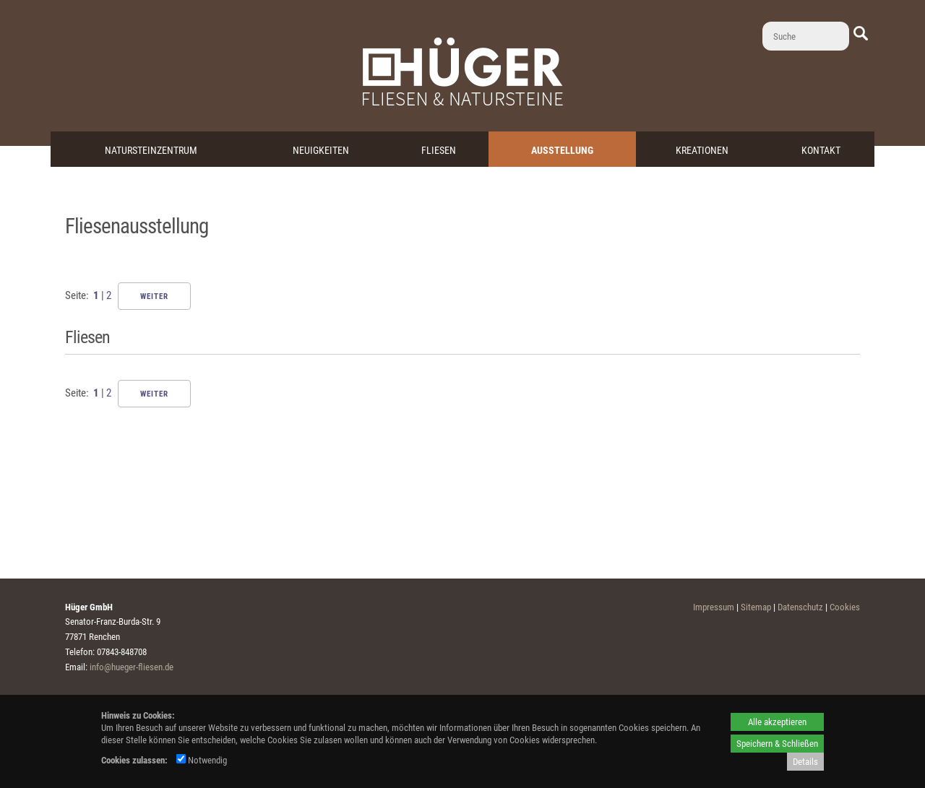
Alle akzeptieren (777, 721)
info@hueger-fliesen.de (131, 667)
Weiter (154, 296)
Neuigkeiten (321, 150)
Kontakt (820, 150)
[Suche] (805, 36)
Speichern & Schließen (777, 743)
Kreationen (702, 150)
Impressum (713, 607)
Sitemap (756, 607)
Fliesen (438, 150)
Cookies (845, 607)
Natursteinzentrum (151, 150)
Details (805, 761)
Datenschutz (800, 607)
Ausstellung (562, 150)
